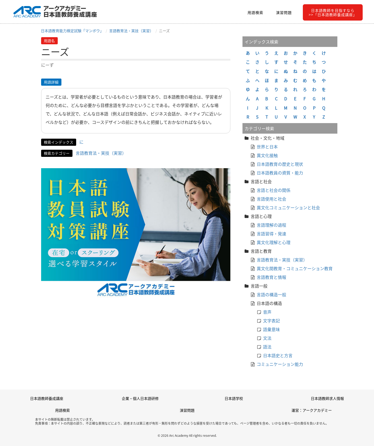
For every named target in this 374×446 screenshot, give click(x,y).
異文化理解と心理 (273, 242)
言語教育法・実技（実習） (131, 30)
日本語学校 (234, 398)
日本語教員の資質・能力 (280, 172)
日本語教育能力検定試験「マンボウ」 (72, 30)
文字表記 (271, 320)
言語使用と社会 (271, 199)
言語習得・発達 (271, 233)
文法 (267, 338)
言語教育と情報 (271, 277)
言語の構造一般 (271, 294)
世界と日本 (267, 146)
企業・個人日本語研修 (140, 398)
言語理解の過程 (271, 225)
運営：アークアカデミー (312, 410)
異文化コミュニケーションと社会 (288, 207)
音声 (267, 312)
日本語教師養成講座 (46, 398)
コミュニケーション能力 (280, 364)
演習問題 (284, 12)
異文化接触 (267, 155)
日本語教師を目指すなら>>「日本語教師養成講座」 (333, 12)
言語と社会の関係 (273, 190)
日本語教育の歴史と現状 (280, 164)
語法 (267, 346)
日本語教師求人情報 (327, 398)
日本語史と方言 (278, 355)
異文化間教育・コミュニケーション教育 (295, 268)
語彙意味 (271, 329)
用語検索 (255, 12)
